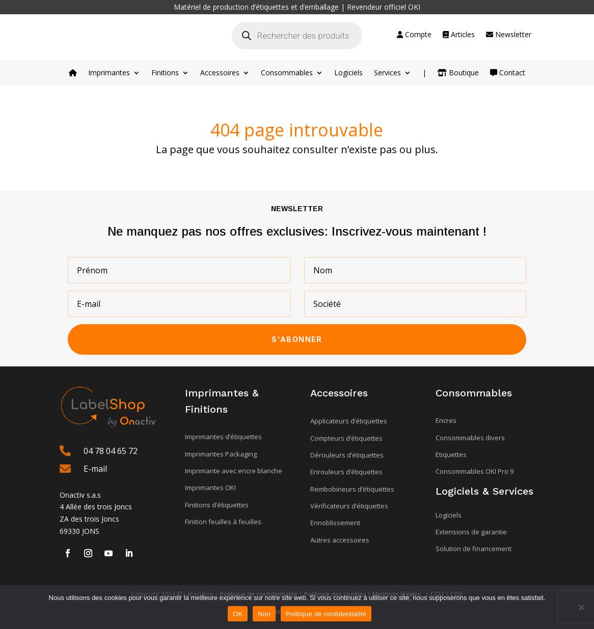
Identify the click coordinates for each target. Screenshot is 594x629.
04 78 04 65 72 (111, 450)
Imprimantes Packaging (221, 454)
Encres (446, 420)
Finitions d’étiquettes (217, 504)
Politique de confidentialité (326, 614)
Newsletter (508, 35)
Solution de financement (473, 548)
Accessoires (219, 73)
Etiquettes (451, 454)
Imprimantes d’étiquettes (223, 436)
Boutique (458, 73)
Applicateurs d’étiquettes (348, 420)
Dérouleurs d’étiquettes (347, 455)
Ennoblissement (335, 522)
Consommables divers (470, 437)
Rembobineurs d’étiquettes (352, 489)
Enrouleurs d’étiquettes (346, 471)
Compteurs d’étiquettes (346, 438)
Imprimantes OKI (210, 487)
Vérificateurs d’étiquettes (349, 505)
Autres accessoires (339, 540)
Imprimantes (109, 73)
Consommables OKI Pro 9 (475, 471)
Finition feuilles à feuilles (223, 521)
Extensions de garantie (471, 531)
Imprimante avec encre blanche (233, 470)
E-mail (95, 468)
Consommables (287, 73)
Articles (459, 35)
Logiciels (348, 73)
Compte (414, 35)
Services (387, 73)
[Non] (581, 607)
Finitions (165, 73)
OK (237, 614)
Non (264, 614)
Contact (507, 73)
